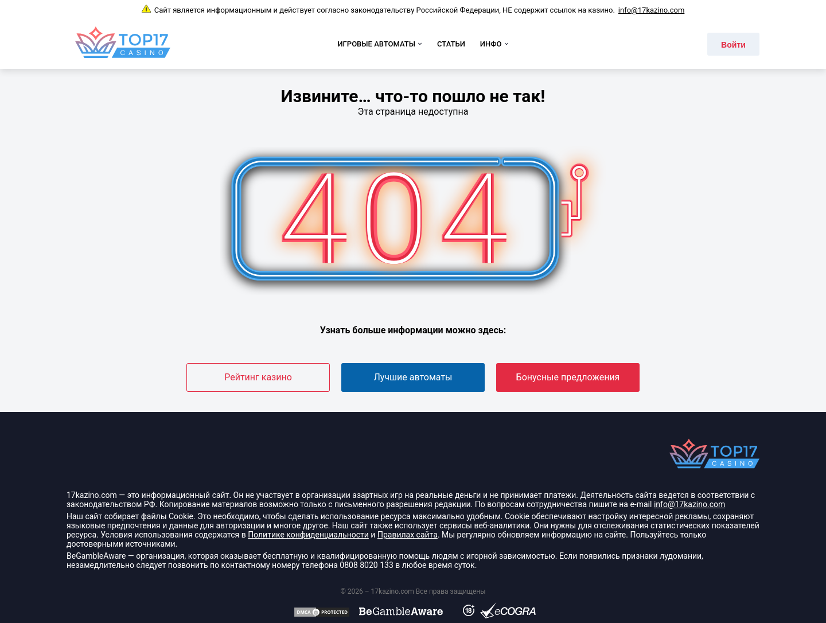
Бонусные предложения (568, 377)
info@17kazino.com (651, 10)
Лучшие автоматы (412, 377)
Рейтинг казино (258, 377)
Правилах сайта (407, 534)
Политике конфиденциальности (308, 534)
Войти (733, 44)
